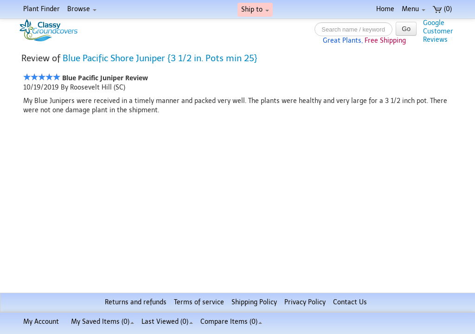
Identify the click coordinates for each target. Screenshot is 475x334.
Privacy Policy (305, 302)
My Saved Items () (102, 322)
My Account (41, 322)
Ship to (255, 9)
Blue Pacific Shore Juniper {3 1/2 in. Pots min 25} (160, 58)
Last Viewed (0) (167, 322)
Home (385, 9)
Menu (413, 9)
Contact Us (350, 302)
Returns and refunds (136, 302)
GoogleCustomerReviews (438, 31)
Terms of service (199, 302)
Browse (81, 9)
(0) (442, 9)
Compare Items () (231, 322)
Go (406, 28)
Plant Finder (41, 9)
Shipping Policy (254, 302)
